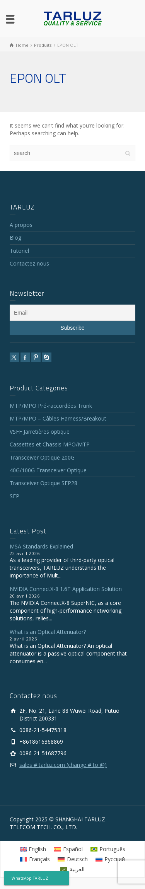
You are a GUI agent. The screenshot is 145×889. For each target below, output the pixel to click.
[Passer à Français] (35, 859)
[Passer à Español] (68, 849)
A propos (21, 224)
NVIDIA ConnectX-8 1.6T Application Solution (66, 589)
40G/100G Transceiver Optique (48, 470)
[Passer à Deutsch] (73, 859)
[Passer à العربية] (72, 869)
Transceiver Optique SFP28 (43, 483)
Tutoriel (19, 250)
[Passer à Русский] (110, 859)
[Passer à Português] (108, 849)
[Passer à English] (33, 849)
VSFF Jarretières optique (40, 431)
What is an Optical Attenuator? (48, 631)
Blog (15, 237)
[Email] (72, 313)
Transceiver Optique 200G (42, 457)
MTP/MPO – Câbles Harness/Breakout (58, 418)
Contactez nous (29, 263)
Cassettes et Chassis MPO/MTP (50, 444)
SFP (14, 496)
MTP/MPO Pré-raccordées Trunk (51, 405)
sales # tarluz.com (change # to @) (63, 764)
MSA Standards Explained (41, 546)
